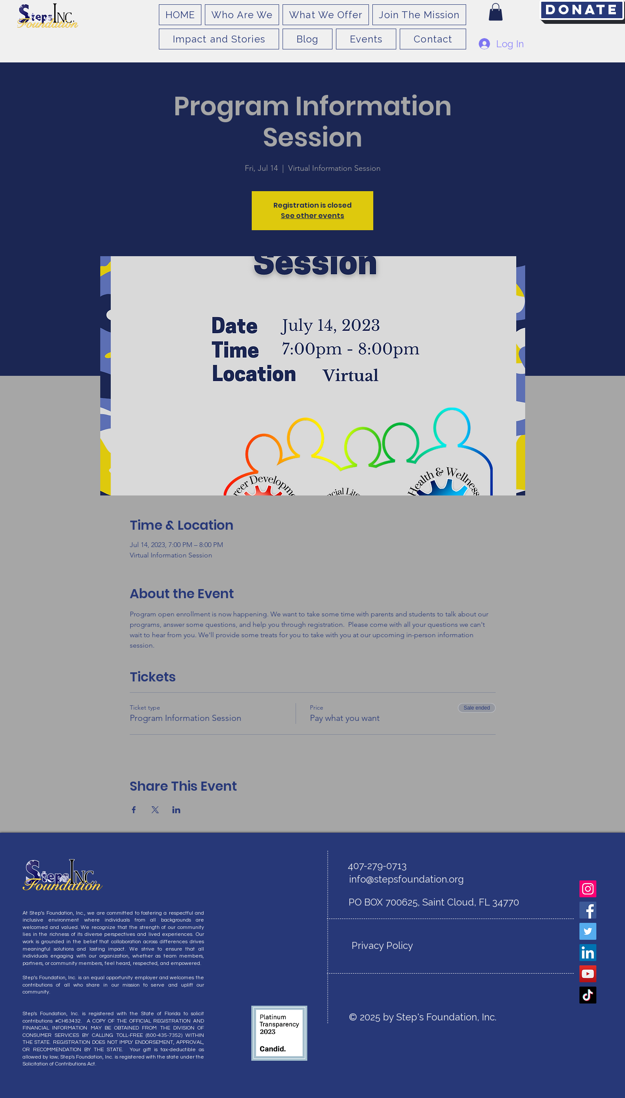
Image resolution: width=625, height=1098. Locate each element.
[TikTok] (587, 995)
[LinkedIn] (587, 952)
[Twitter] (587, 931)
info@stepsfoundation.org (406, 879)
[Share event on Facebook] (134, 809)
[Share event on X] (155, 809)
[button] (495, 12)
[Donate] (581, 10)
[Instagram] (587, 888)
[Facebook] (587, 910)
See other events (312, 216)
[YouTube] (587, 973)
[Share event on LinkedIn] (176, 809)
